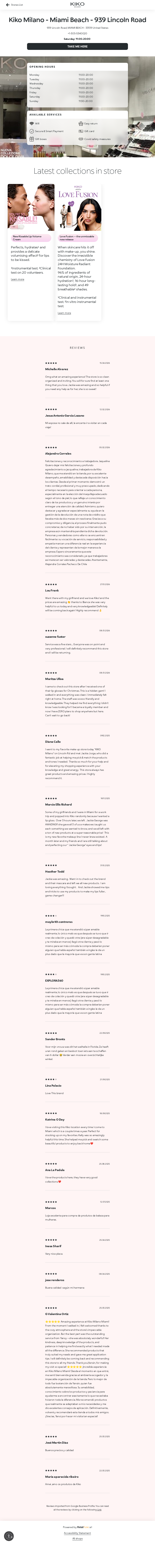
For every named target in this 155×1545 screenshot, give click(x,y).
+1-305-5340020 (77, 33)
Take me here (77, 46)
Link (99, 1509)
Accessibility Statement (77, 1532)
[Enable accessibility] (9, 1536)
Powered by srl (77, 1527)
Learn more (17, 279)
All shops (77, 1538)
